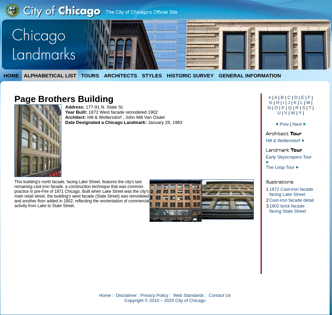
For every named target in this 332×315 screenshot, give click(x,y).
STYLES (152, 75)
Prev (282, 124)
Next (299, 124)
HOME (11, 75)
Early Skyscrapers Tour (288, 157)
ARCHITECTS (120, 75)
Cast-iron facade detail (291, 200)
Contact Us (220, 295)
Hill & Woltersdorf (283, 140)
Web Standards (188, 295)
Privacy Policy (154, 295)
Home (105, 295)
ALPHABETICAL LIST (50, 75)
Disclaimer (126, 295)
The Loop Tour (280, 167)
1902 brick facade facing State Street (287, 208)
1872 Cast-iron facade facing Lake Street (291, 192)
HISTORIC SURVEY (190, 75)
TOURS (90, 75)
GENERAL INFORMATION (250, 75)
